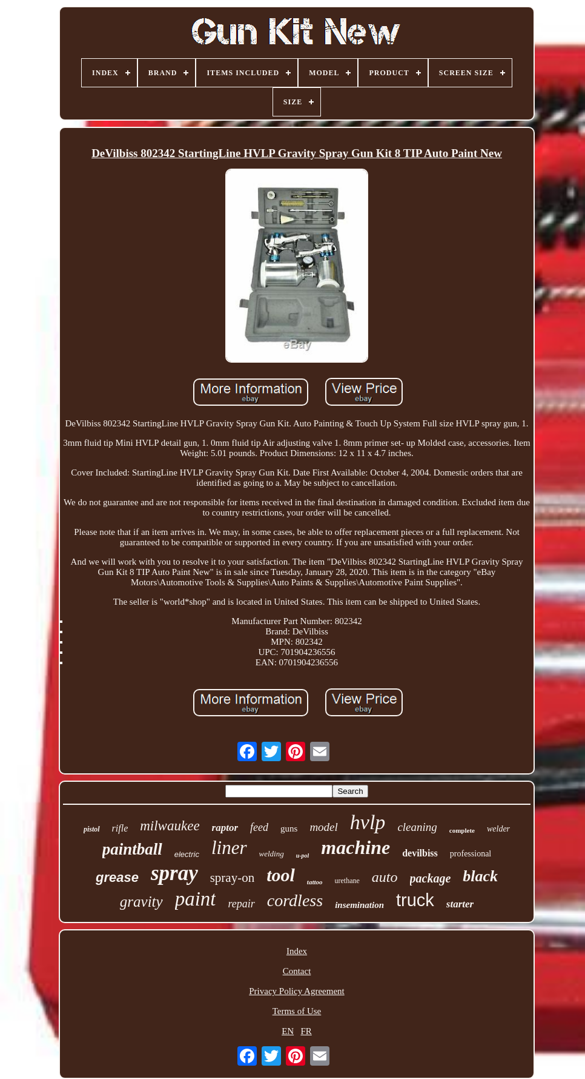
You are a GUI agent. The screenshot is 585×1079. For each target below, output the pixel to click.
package (430, 878)
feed (259, 827)
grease (117, 877)
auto (385, 877)
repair (241, 904)
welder (498, 828)
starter (460, 904)
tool (280, 875)
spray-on (232, 877)
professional (470, 853)
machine (355, 847)
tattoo (315, 882)
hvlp (368, 822)
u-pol (302, 855)
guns (288, 828)
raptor (225, 827)
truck (415, 900)
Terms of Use (297, 1011)
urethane (347, 880)
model (323, 827)
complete (462, 830)
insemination (359, 905)
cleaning (417, 827)
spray (174, 873)
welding (271, 853)
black (480, 876)
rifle (120, 828)
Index (296, 951)
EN (288, 1031)
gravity (141, 901)
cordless (295, 900)
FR (305, 1031)
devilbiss (420, 853)
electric (186, 854)
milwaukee (169, 825)
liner (229, 847)
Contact (297, 971)
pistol (92, 829)
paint (195, 899)
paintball (132, 849)
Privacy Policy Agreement (296, 991)
